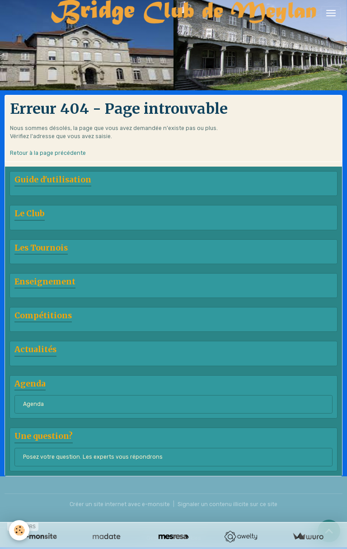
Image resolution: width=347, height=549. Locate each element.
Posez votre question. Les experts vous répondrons (93, 457)
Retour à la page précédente (48, 153)
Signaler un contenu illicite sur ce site (227, 504)
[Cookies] (19, 530)
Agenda (33, 404)
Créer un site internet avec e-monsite (120, 504)
